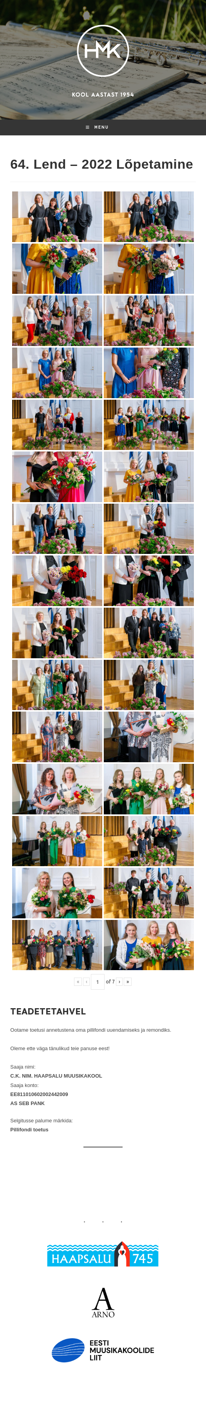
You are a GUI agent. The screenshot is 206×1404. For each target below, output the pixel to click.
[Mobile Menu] (97, 127)
